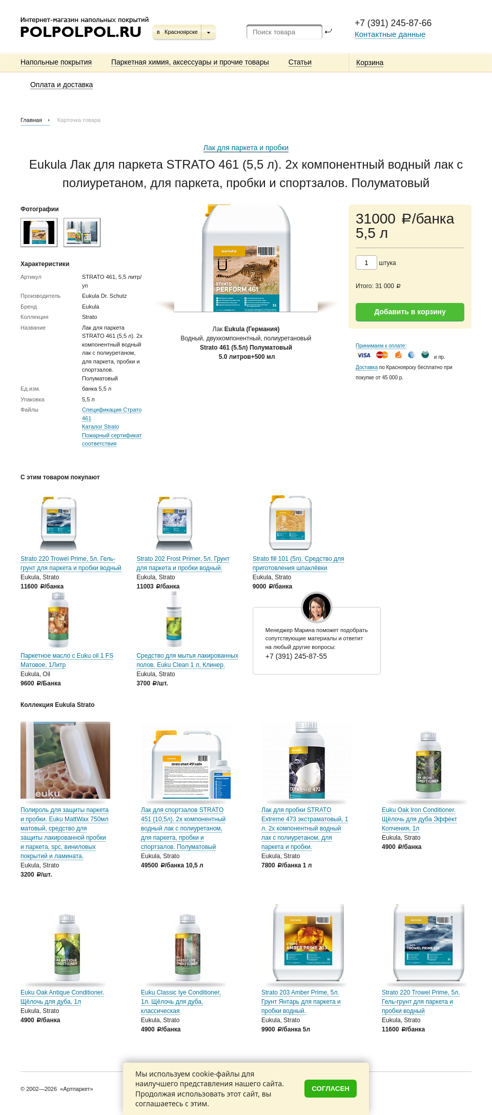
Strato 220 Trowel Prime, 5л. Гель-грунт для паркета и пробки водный (421, 1002)
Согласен (331, 1088)
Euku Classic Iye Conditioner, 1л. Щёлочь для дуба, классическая (181, 1002)
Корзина (369, 62)
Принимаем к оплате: (381, 346)
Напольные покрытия (56, 62)
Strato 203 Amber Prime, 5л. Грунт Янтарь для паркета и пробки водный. (301, 1002)
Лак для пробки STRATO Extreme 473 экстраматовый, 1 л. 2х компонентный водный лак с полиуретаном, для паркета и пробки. (304, 828)
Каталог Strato (100, 426)
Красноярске (181, 32)
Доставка (367, 367)
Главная (31, 120)
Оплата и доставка (61, 84)
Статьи (300, 62)
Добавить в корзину (410, 312)
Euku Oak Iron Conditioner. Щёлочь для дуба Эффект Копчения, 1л (419, 819)
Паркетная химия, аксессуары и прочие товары (190, 62)
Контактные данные (390, 34)
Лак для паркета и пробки (246, 148)
